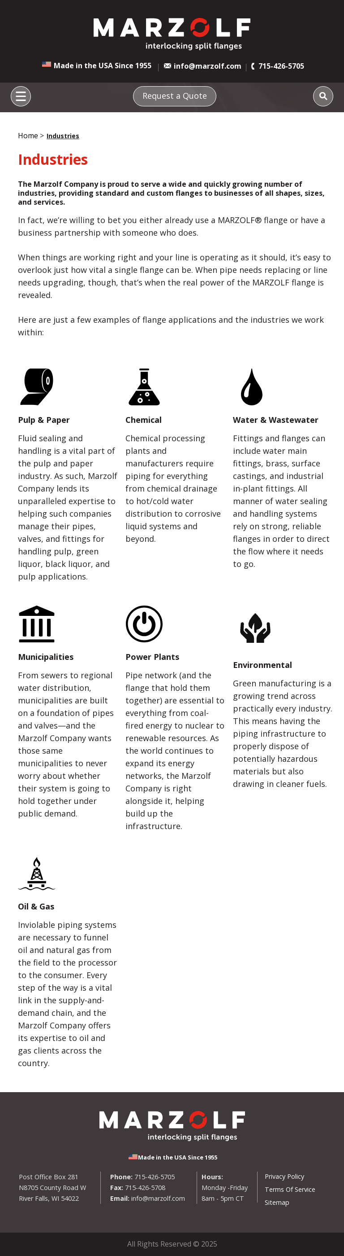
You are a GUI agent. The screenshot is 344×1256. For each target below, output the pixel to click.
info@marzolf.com (207, 66)
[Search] (323, 96)
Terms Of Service (290, 1189)
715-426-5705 (281, 66)
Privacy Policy (284, 1176)
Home (28, 136)
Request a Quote (174, 95)
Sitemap (277, 1202)
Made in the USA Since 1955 (102, 65)
